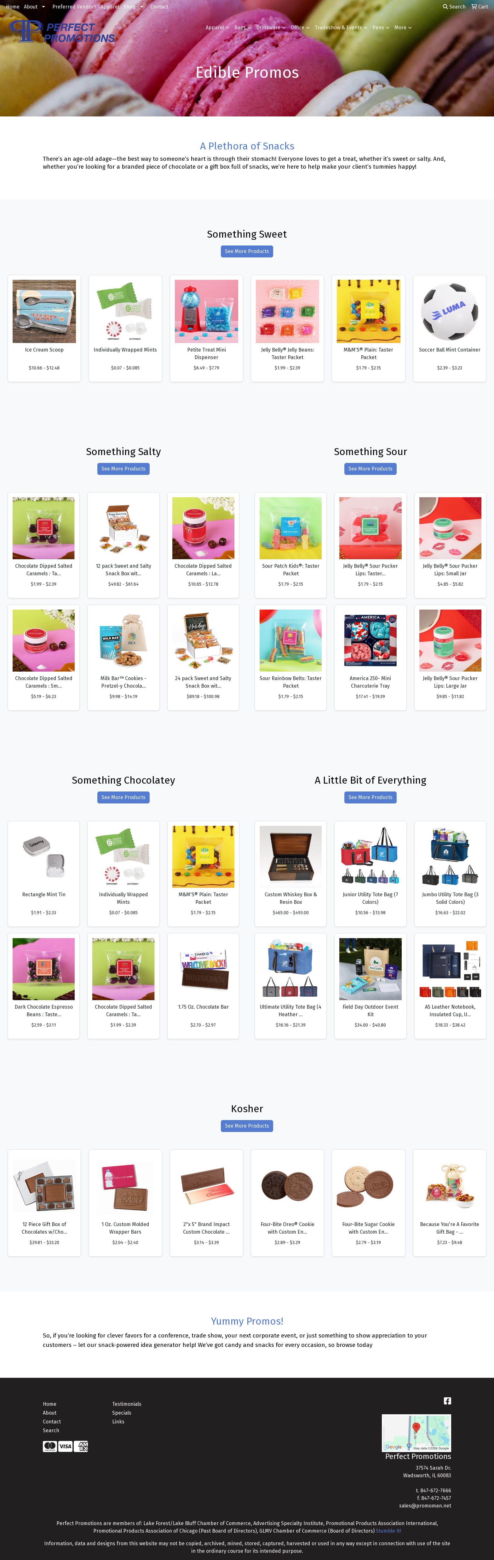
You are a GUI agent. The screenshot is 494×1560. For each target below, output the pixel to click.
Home (13, 7)
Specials (121, 1413)
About (30, 7)
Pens (378, 28)
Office (297, 28)
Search (454, 7)
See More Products (247, 251)
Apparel (110, 7)
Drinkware (268, 28)
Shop (129, 7)
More (400, 28)
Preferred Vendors (74, 7)
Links (118, 1422)
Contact (159, 7)
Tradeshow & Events (338, 28)
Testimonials (126, 1404)
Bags (240, 28)
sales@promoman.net (425, 1506)
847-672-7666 (435, 1491)
